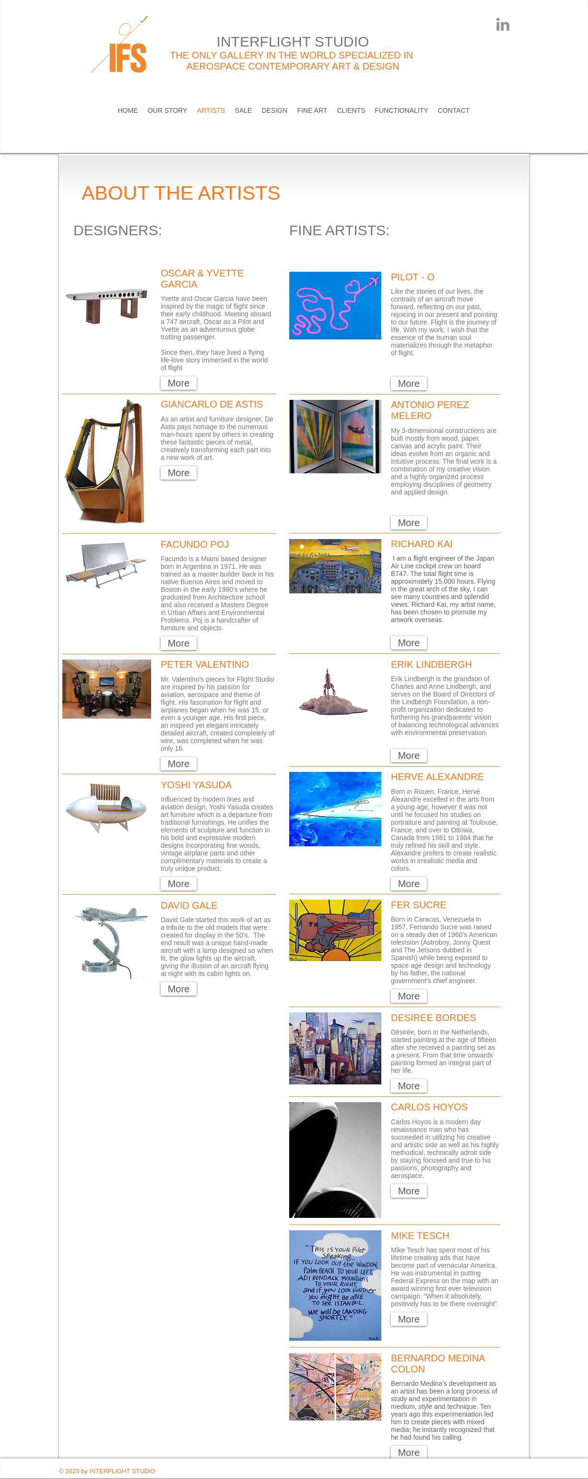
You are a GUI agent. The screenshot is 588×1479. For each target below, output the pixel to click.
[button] (179, 383)
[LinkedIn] (503, 24)
